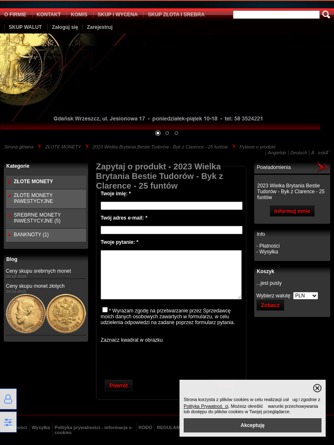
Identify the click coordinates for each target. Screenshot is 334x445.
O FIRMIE (15, 15)
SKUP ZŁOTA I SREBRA (176, 15)
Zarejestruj (99, 27)
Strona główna (18, 146)
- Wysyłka (267, 252)
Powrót (118, 385)
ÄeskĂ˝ (320, 152)
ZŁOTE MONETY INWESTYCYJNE (33, 198)
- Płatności (268, 246)
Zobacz (270, 305)
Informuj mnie (292, 211)
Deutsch (298, 152)
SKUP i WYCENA (118, 15)
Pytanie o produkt (258, 146)
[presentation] (171, 359)
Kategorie (17, 166)
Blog (12, 259)
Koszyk (265, 271)
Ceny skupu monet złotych (35, 286)
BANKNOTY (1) (31, 235)
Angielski (277, 152)
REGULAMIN (171, 427)
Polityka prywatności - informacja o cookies (93, 430)
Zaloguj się (65, 27)
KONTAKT (49, 15)
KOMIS (79, 15)
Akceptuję (252, 425)
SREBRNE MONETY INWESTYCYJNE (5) (37, 218)
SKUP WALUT (25, 27)
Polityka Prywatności (206, 406)
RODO (145, 427)
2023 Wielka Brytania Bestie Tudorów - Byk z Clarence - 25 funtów (160, 146)
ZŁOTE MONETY (63, 146)
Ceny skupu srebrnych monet (38, 271)
